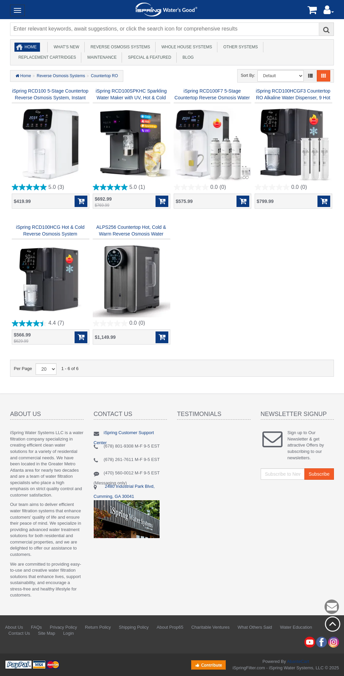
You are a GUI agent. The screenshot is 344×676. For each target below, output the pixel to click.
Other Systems (239, 47)
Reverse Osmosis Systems (119, 47)
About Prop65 (170, 627)
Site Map (46, 633)
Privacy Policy (63, 627)
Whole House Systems (185, 47)
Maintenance (101, 57)
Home (31, 47)
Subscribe (319, 474)
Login (68, 633)
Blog (187, 57)
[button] (329, 11)
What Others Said (255, 627)
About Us (14, 627)
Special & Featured (148, 57)
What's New (65, 47)
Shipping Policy (134, 627)
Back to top (333, 624)
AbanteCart (298, 661)
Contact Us (19, 633)
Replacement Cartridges (46, 57)
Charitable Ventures (210, 627)
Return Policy (98, 627)
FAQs (36, 627)
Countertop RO (104, 75)
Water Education (296, 627)
